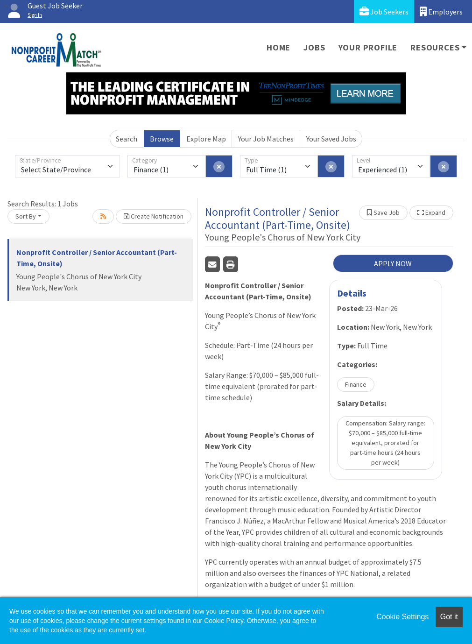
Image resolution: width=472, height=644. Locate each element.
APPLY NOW (393, 263)
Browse (162, 138)
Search (126, 138)
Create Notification (153, 216)
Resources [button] (434, 47)
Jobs (314, 47)
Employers (441, 11)
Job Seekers (384, 11)
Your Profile (368, 47)
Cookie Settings (402, 617)
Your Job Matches (266, 138)
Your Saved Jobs (331, 138)
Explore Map (206, 138)
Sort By (25, 216)
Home (278, 47)
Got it (449, 617)
